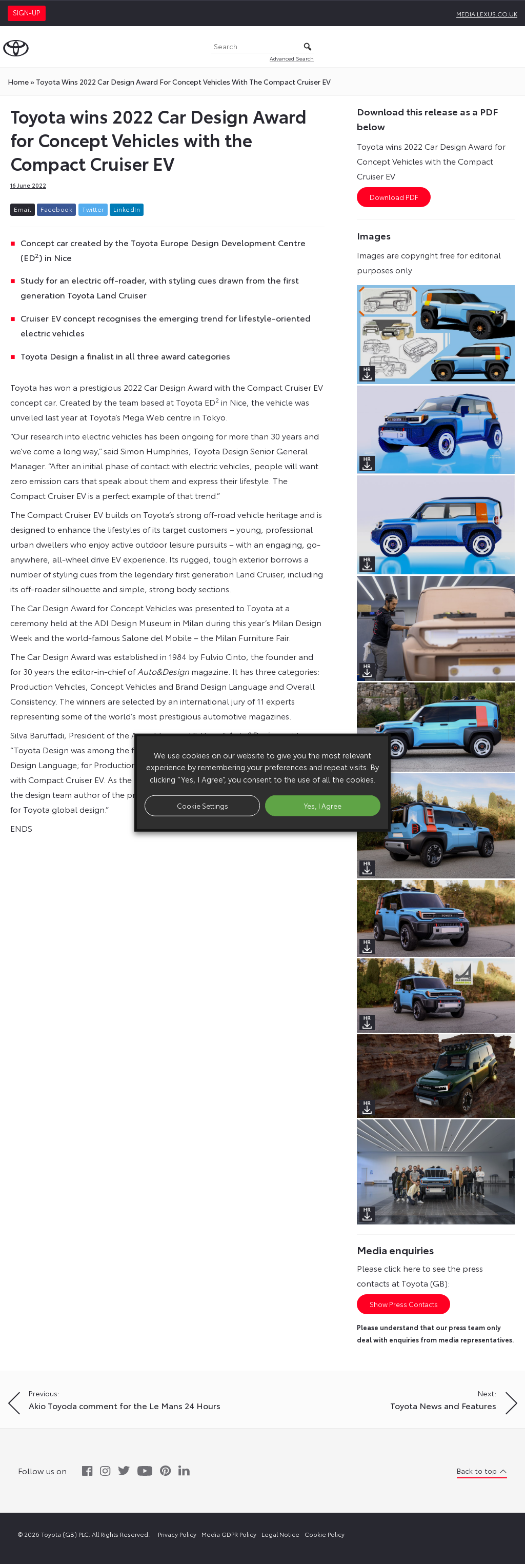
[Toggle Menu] (511, 47)
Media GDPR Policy (228, 1535)
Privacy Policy (177, 1535)
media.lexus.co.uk (486, 13)
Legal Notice (280, 1535)
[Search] (262, 47)
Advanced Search (292, 58)
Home (18, 81)
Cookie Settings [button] (202, 805)
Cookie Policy (325, 1535)
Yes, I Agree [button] (322, 805)
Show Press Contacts (404, 1305)
